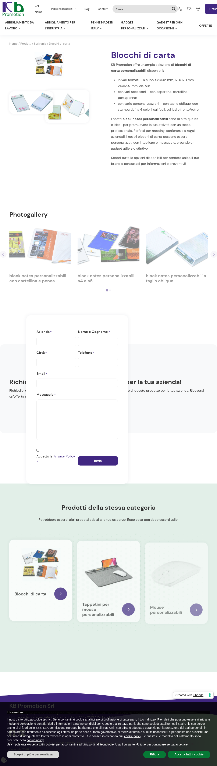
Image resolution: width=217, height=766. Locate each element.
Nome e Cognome (94, 332)
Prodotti (25, 43)
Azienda (44, 332)
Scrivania (40, 43)
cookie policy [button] (132, 736)
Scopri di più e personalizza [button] (33, 754)
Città (41, 353)
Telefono (86, 353)
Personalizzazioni (61, 9)
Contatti (103, 9)
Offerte (205, 26)
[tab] (107, 290)
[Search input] (142, 9)
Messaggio (46, 395)
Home (13, 43)
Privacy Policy (64, 456)
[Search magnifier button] (174, 9)
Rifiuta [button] (154, 754)
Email (41, 374)
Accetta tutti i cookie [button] (188, 754)
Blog (86, 9)
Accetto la (55, 460)
